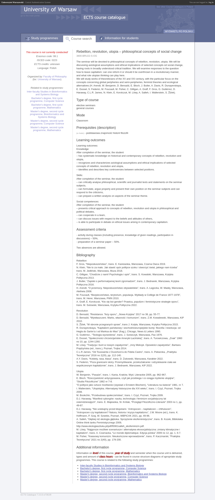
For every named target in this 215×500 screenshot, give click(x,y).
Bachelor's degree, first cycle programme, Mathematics (47, 106)
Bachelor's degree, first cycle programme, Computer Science (47, 99)
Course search (81, 38)
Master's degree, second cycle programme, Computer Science (47, 122)
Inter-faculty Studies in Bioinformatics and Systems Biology (47, 93)
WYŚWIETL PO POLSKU (179, 31)
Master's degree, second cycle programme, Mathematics (47, 129)
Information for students (122, 38)
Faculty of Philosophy (55, 76)
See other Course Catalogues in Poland (175, 7)
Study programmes (44, 38)
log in (211, 2)
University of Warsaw (49, 79)
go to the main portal (30, 15)
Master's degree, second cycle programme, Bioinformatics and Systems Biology (47, 114)
